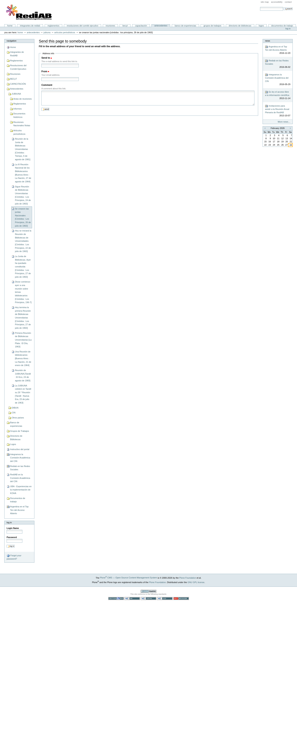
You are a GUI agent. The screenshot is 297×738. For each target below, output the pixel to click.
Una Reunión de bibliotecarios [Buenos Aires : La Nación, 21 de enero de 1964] (23, 358)
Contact (288, 2)
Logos (261, 25)
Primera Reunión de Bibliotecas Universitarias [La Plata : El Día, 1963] (23, 340)
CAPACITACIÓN (141, 25)
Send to (45, 58)
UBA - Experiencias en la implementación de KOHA (20, 489)
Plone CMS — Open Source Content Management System (128, 577)
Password (12, 537)
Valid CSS (165, 598)
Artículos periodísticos (64, 32)
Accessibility (276, 2)
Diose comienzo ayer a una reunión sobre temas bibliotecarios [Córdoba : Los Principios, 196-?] (23, 292)
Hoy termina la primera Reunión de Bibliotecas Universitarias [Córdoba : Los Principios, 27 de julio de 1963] (23, 317)
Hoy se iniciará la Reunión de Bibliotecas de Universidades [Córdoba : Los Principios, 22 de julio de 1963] (23, 240)
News (267, 41)
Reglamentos (53, 25)
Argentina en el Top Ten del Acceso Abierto (19, 510)
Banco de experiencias (185, 25)
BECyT (125, 25)
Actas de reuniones (22, 99)
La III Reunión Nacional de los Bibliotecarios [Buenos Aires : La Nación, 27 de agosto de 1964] (23, 173)
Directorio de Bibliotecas (240, 25)
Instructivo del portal (19, 449)
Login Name (13, 528)
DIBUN (15, 408)
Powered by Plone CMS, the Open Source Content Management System (148, 591)
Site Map (265, 2)
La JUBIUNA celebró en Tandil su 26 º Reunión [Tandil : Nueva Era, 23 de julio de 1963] (23, 394)
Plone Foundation (187, 577)
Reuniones (110, 25)
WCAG (132, 598)
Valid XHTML (148, 598)
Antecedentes (160, 25)
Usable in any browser (181, 598)
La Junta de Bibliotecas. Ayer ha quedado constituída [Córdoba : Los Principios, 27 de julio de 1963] (23, 266)
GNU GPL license (196, 582)
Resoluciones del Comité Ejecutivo (82, 25)
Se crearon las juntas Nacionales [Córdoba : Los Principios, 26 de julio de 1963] (23, 217)
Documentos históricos (19, 115)
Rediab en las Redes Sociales (20, 468)
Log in (288, 28)
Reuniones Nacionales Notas (21, 124)
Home (10, 25)
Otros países (18, 417)
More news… (284, 122)
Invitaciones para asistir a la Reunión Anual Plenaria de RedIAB (277, 110)
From (44, 71)
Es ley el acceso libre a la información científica (277, 95)
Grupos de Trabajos (212, 25)
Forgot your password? (14, 557)
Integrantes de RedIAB (30, 25)
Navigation (11, 41)
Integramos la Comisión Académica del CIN (20, 457)
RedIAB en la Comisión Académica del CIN (20, 477)
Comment (46, 85)
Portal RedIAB (29, 12)
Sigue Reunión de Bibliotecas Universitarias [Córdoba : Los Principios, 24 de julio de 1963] (23, 195)
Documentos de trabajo (282, 25)
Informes (17, 109)
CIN (13, 412)
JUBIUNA (47, 32)
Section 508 (116, 598)
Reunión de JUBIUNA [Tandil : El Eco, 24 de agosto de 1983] (23, 375)
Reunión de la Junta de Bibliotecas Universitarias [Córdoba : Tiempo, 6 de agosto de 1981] (22, 149)
